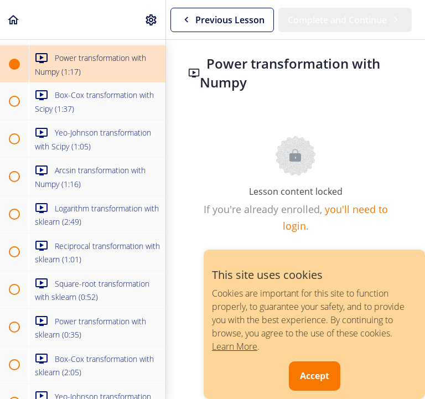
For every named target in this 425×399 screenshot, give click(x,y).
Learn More (234, 346)
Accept (314, 376)
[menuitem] (151, 19)
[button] (14, 19)
